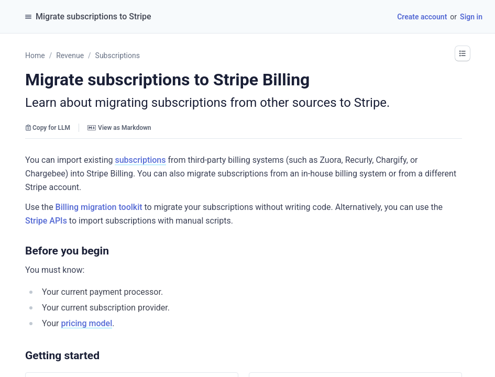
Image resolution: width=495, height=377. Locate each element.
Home (35, 55)
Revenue (70, 55)
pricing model (86, 323)
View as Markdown (119, 128)
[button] (114, 251)
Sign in (471, 17)
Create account (422, 17)
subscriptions (140, 160)
